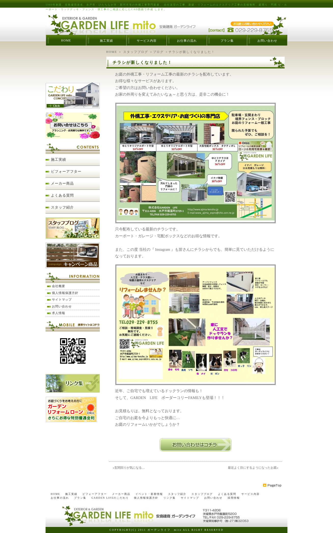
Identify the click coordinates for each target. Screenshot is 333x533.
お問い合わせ (267, 40)
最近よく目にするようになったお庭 (252, 467)
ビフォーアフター (66, 171)
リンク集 (169, 497)
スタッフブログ (135, 52)
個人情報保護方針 (65, 293)
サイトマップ (62, 299)
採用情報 (234, 497)
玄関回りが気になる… (129, 467)
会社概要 (58, 286)
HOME (66, 40)
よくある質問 (62, 195)
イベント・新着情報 (149, 494)
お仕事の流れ (187, 40)
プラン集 (227, 40)
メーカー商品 (62, 183)
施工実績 (106, 40)
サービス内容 (147, 40)
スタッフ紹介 (62, 207)
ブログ (158, 52)
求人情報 (58, 313)
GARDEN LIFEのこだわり (110, 497)
